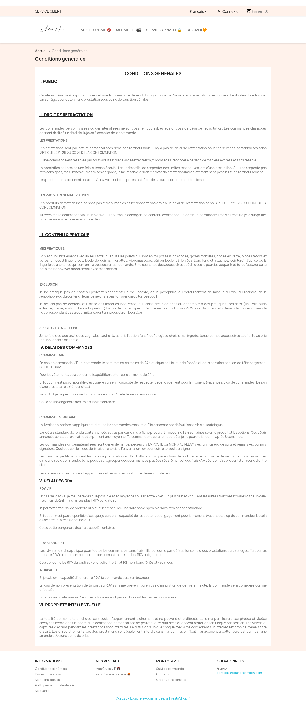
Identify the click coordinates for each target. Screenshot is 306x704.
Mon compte (168, 661)
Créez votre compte (171, 680)
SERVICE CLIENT (48, 11)
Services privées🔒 (164, 30)
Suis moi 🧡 (197, 30)
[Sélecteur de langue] (199, 11)
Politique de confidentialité (54, 685)
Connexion (164, 674)
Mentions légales (47, 680)
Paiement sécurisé (48, 674)
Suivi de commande (170, 669)
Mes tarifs (42, 691)
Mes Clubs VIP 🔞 (108, 669)
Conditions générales (51, 669)
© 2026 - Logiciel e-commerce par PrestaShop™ (153, 698)
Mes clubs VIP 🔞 (96, 30)
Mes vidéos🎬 (128, 30)
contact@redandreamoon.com (239, 673)
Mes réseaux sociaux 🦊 (113, 674)
